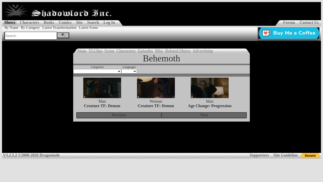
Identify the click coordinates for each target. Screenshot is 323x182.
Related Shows (178, 51)
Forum (289, 22)
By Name (11, 28)
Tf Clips (95, 51)
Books (49, 22)
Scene (109, 51)
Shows (9, 22)
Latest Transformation (59, 28)
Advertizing (203, 51)
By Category (30, 28)
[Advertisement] (161, 140)
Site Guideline (286, 155)
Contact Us (309, 22)
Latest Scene (88, 28)
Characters (29, 22)
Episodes (145, 51)
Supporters (259, 155)
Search (93, 22)
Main (81, 51)
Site (79, 22)
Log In (109, 22)
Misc (159, 51)
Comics (65, 22)
